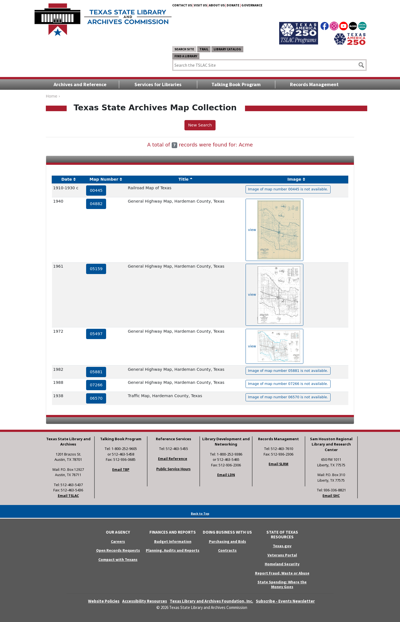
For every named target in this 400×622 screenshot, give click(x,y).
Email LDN (226, 474)
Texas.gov (282, 545)
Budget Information (172, 541)
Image (294, 179)
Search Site (184, 49)
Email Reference (172, 458)
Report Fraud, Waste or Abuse (282, 573)
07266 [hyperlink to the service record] (96, 385)
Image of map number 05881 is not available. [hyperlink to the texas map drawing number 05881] (288, 371)
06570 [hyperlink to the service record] (96, 398)
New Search (200, 125)
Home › (53, 96)
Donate (233, 5)
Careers (118, 541)
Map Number (103, 179)
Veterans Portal (282, 555)
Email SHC (331, 495)
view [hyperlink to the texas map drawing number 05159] (274, 294)
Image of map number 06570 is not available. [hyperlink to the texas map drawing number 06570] (288, 397)
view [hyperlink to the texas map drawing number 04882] (274, 230)
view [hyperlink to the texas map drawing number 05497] (274, 346)
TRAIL (203, 49)
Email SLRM (278, 464)
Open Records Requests (118, 550)
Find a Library (185, 56)
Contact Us (182, 5)
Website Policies (103, 601)
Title (184, 179)
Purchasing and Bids (227, 541)
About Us (217, 5)
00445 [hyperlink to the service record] (96, 190)
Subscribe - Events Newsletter (285, 601)
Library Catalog (227, 49)
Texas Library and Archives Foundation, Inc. (211, 601)
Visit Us (200, 5)
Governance (251, 5)
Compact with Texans (118, 559)
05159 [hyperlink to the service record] (96, 269)
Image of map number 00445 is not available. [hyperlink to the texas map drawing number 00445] (288, 189)
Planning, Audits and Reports (172, 550)
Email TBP (120, 469)
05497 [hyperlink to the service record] (96, 334)
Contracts (227, 550)
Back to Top (200, 513)
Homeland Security (282, 563)
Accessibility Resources (144, 601)
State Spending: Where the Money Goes (282, 584)
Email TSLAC (68, 495)
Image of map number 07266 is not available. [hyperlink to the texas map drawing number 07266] (288, 384)
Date (66, 179)
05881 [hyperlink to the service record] (96, 372)
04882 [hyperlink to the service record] (96, 203)
